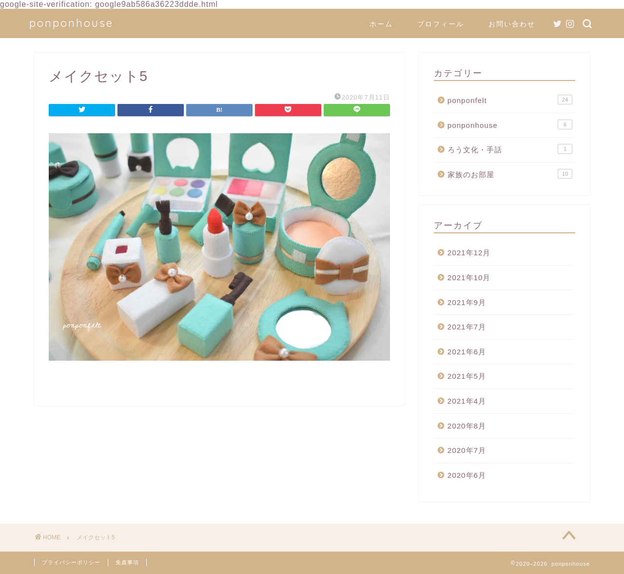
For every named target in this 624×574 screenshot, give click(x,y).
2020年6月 (467, 475)
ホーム (381, 24)
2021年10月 (469, 277)
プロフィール (440, 24)
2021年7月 (467, 327)
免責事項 (127, 562)
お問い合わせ (511, 24)
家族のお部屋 (510, 174)
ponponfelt (510, 99)
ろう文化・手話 (510, 149)
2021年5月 (467, 376)
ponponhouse (71, 22)
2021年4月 (467, 401)
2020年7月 (467, 450)
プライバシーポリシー (71, 562)
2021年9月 (467, 302)
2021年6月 (467, 352)
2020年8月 (467, 426)
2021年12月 (469, 252)
